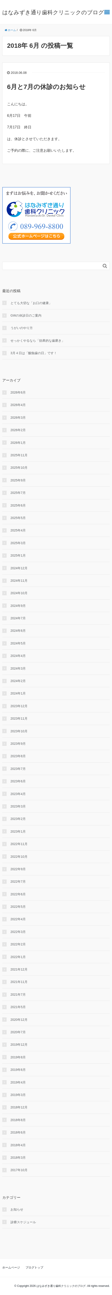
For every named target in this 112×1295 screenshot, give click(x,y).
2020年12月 (19, 1019)
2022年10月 (19, 856)
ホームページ (11, 1267)
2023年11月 (19, 718)
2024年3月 (18, 668)
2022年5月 (18, 906)
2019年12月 (19, 1044)
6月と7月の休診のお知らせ (46, 86)
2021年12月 (19, 969)
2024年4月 (18, 656)
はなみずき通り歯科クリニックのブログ (53, 12)
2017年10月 (19, 1170)
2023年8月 (18, 756)
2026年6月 (18, 392)
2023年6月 (18, 781)
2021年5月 (18, 1007)
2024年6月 (18, 630)
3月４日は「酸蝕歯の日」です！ (33, 353)
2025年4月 (18, 530)
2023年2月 (18, 819)
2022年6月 (18, 894)
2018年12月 (19, 1107)
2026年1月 (18, 442)
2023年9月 (18, 743)
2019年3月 (18, 1095)
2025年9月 (18, 480)
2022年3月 (18, 932)
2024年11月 (19, 580)
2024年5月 (18, 643)
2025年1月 (18, 555)
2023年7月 (18, 769)
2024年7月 (18, 618)
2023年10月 (19, 731)
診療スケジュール (23, 1222)
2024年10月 (19, 593)
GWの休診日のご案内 (25, 315)
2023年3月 (18, 806)
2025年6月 (18, 505)
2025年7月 (18, 493)
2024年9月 (18, 606)
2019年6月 (18, 1070)
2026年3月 (18, 417)
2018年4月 (18, 1145)
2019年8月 (18, 1057)
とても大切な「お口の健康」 (31, 303)
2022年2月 (18, 944)
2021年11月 (19, 982)
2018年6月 (18, 1132)
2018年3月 (18, 1157)
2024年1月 (18, 693)
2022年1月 (18, 957)
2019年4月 (18, 1082)
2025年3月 (18, 543)
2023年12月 (19, 706)
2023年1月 (18, 831)
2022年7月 (18, 881)
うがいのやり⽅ (21, 328)
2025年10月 (19, 467)
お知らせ (16, 1209)
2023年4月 (18, 794)
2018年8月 (18, 1120)
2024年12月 (19, 568)
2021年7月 (18, 994)
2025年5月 (18, 518)
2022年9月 (18, 869)
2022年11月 (19, 844)
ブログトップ (34, 1267)
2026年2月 (18, 430)
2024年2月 (18, 681)
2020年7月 (18, 1032)
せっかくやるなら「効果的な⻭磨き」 (37, 340)
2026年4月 (18, 405)
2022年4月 (18, 919)
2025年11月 (19, 455)
